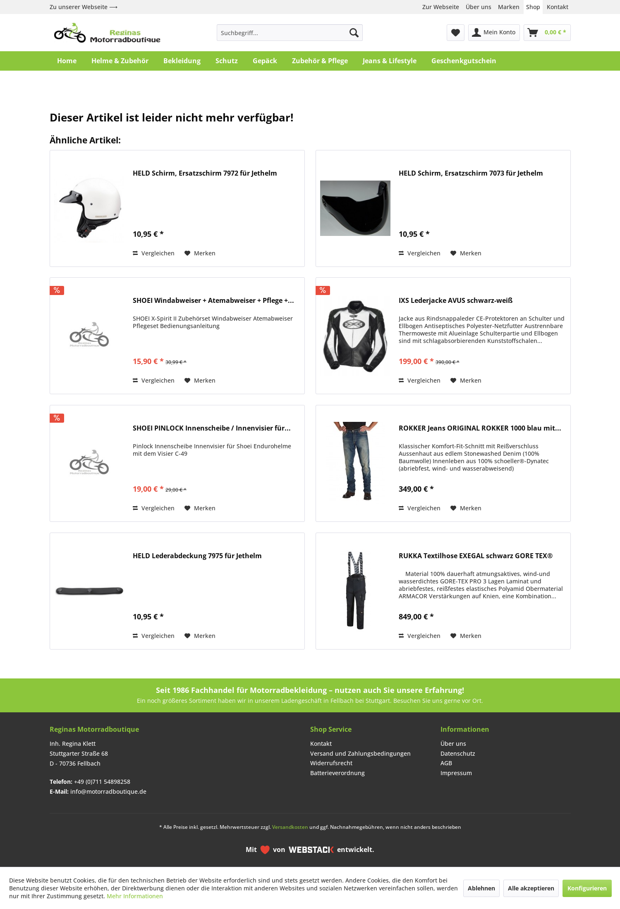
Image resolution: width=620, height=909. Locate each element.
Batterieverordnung (337, 773)
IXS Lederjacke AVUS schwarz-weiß (455, 300)
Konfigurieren (587, 888)
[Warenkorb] (547, 32)
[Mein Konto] (494, 32)
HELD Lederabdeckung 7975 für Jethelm (197, 556)
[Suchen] (354, 32)
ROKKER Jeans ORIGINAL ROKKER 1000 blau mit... (480, 428)
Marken (508, 7)
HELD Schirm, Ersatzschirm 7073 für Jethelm (471, 173)
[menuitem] (290, 32)
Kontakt (557, 7)
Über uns (478, 7)
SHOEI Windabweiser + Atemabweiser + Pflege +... (213, 300)
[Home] (67, 60)
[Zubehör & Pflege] (320, 60)
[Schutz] (226, 60)
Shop (533, 7)
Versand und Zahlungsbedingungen (360, 753)
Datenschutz (457, 753)
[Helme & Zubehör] (120, 60)
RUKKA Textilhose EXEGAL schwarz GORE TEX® (476, 556)
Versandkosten (290, 826)
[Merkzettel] (455, 32)
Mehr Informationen (135, 896)
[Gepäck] (265, 60)
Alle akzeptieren (531, 888)
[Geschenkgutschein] (464, 60)
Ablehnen (481, 888)
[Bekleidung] (182, 60)
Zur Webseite (440, 7)
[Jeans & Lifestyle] (389, 60)
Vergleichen (154, 253)
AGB (446, 763)
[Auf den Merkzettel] (199, 253)
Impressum (456, 773)
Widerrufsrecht (331, 763)
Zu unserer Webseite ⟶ (83, 7)
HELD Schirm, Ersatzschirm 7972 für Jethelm (205, 173)
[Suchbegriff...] (290, 32)
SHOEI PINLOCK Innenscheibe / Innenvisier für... (212, 428)
